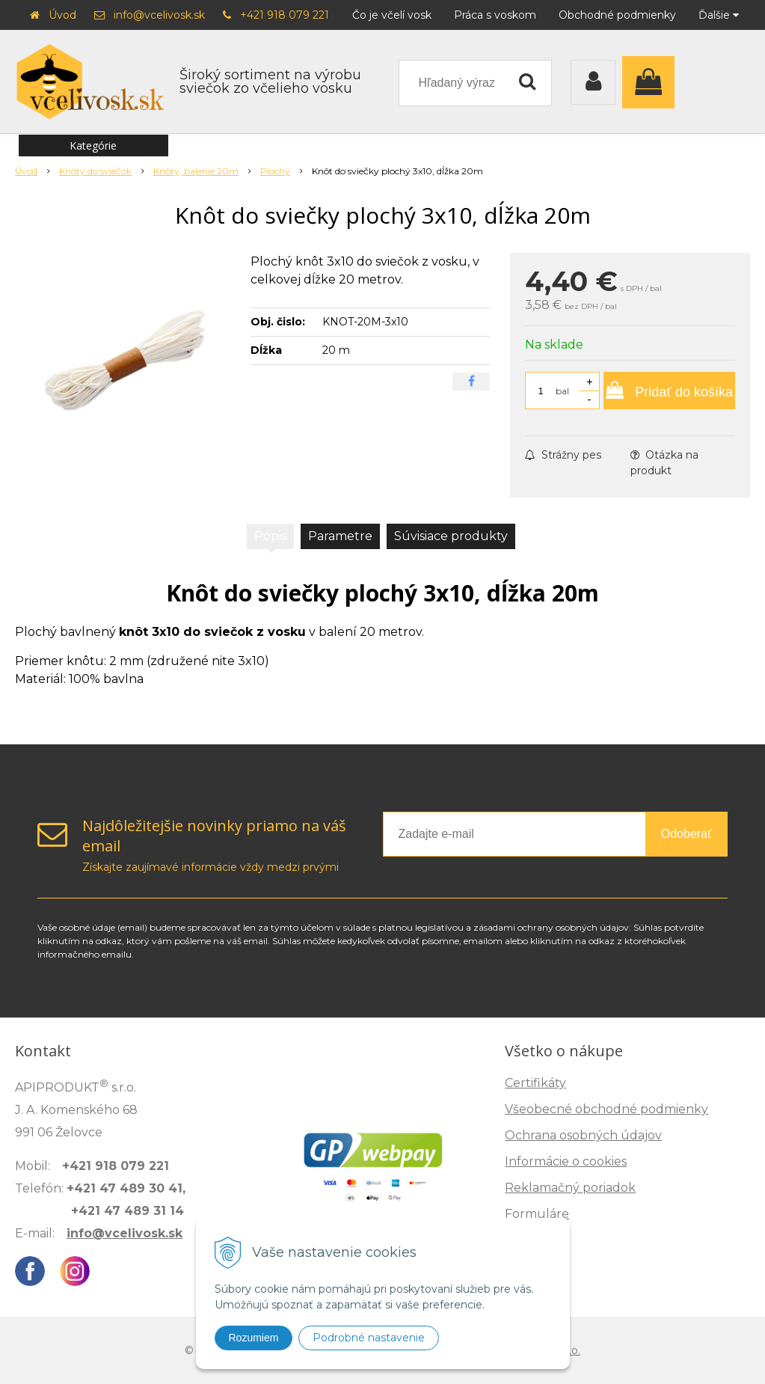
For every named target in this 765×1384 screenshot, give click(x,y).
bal (562, 390)
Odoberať (686, 833)
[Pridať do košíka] (669, 390)
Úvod (62, 15)
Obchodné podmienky (617, 15)
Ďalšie (718, 15)
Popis (270, 536)
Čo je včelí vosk (391, 15)
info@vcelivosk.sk (159, 15)
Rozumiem (254, 1338)
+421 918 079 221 (284, 15)
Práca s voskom (495, 15)
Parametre (340, 536)
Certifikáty (535, 1083)
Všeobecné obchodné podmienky (606, 1109)
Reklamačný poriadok (570, 1188)
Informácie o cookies (566, 1161)
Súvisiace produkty (451, 536)
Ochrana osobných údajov (583, 1135)
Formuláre (537, 1214)
